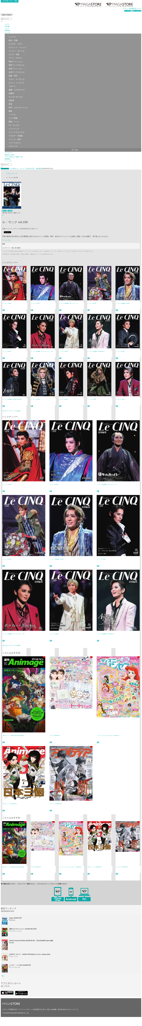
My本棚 (131, 8)
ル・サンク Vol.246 (92, 399)
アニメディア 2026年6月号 (56, 803)
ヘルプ (139, 8)
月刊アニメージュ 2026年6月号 (10, 803)
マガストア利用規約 (8, 1009)
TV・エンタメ (6, 240)
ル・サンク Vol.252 (92, 303)
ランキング (8, 152)
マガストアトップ (11, 173)
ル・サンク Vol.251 (7, 351)
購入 (3, 310)
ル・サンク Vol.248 (35, 399)
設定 (135, 8)
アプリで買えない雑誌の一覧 (14, 157)
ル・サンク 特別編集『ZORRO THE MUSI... (12, 399)
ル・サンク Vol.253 (35, 303)
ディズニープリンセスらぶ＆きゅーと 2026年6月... (108, 735)
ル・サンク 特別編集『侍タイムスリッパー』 (69, 303)
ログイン (126, 8)
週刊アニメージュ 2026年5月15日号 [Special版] (13, 735)
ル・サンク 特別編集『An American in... (96, 351)
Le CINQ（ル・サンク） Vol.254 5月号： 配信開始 (26, 168)
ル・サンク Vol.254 (7, 303)
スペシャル (8, 161)
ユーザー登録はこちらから (132, 11)
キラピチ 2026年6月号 (55, 735)
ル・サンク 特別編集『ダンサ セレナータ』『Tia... (42, 351)
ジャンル (7, 32)
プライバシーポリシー (25, 1009)
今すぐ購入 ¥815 (7, 211)
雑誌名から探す (9, 155)
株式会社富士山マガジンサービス (68, 1009)
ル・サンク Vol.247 (63, 399)
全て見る (75, 150)
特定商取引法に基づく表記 (41, 1009)
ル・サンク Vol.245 (120, 399)
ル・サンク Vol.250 (63, 351)
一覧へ (3, 976)
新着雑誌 (7, 30)
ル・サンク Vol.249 (120, 351)
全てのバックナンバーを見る (11, 411)
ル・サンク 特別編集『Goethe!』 (123, 303)
